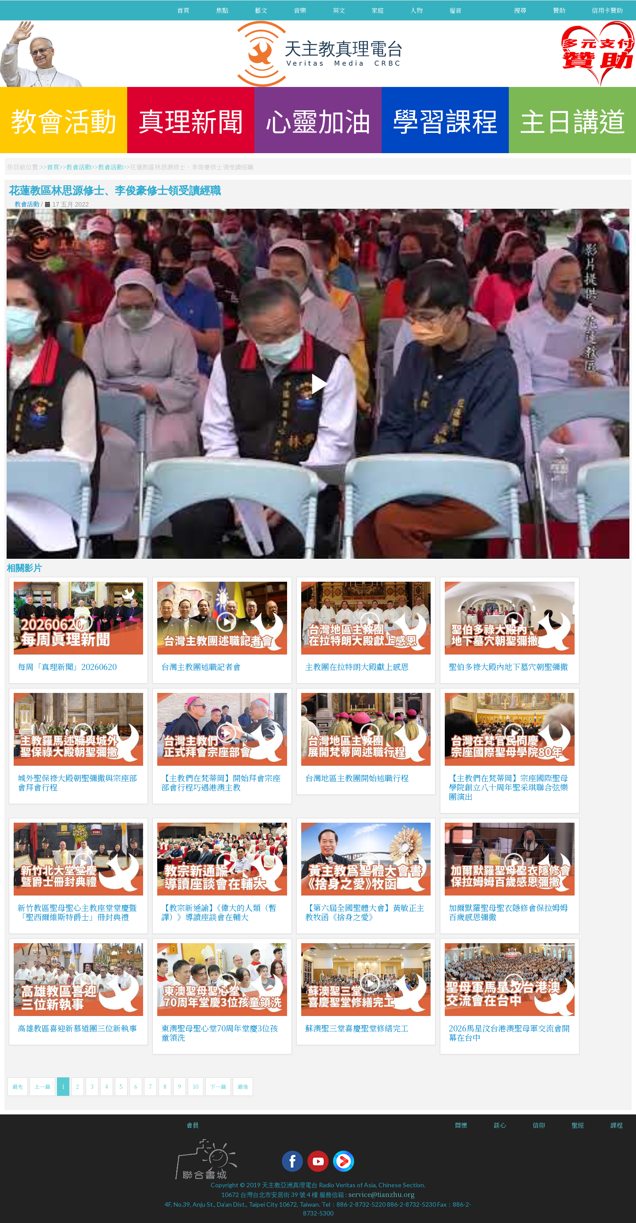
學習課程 (445, 120)
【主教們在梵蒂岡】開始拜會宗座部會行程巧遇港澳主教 (220, 782)
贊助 (559, 10)
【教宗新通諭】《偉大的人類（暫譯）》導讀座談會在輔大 (218, 912)
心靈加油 (318, 120)
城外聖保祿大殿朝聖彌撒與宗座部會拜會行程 (77, 782)
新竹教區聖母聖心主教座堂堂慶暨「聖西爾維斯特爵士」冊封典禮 (77, 912)
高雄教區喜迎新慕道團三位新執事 (77, 1028)
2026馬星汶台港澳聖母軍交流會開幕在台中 (509, 1032)
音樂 (300, 10)
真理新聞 (191, 120)
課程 (616, 1125)
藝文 (261, 10)
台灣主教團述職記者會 (201, 666)
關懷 (461, 1125)
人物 (416, 10)
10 (196, 1086)
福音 (455, 10)
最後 (243, 1086)
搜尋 (520, 10)
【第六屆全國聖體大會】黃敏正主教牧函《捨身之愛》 (364, 912)
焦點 (222, 10)
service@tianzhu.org (381, 1194)
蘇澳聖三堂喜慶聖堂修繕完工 (357, 1028)
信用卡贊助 (607, 10)
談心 (500, 1125)
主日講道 (572, 120)
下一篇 (218, 1086)
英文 (339, 10)
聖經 (578, 1125)
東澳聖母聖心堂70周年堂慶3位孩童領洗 (219, 1032)
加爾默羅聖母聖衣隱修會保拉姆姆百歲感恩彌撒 (508, 912)
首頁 (183, 10)
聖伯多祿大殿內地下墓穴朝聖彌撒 (508, 666)
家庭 (377, 10)
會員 (192, 1125)
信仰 (539, 1125)
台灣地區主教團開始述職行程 (357, 777)
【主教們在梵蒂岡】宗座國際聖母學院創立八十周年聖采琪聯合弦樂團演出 (508, 787)
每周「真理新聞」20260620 (67, 666)
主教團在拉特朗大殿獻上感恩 (357, 666)
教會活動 (64, 120)
